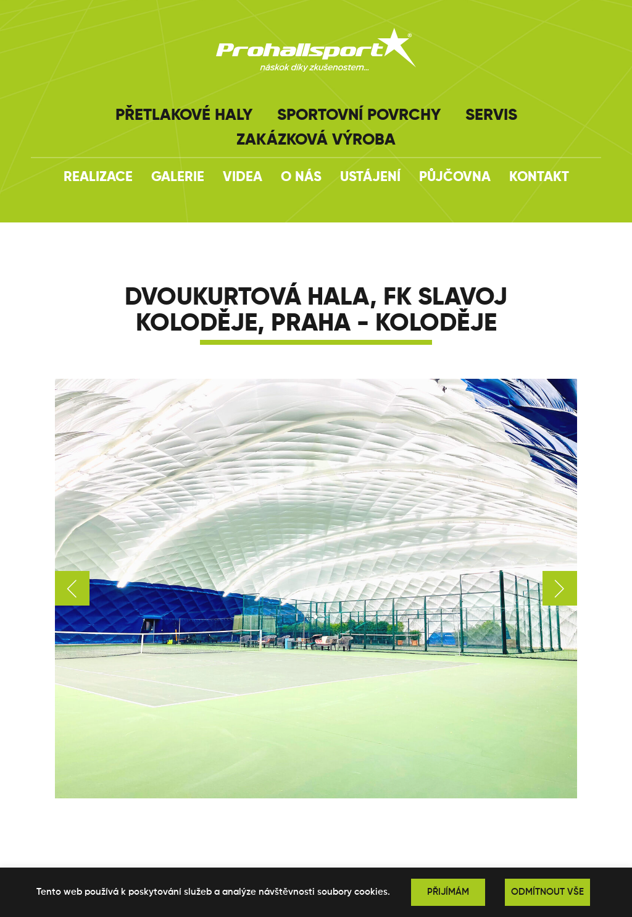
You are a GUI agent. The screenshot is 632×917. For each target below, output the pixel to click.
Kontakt (539, 177)
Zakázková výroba (316, 140)
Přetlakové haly (183, 116)
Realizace (98, 177)
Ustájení (370, 177)
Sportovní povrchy (359, 116)
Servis (491, 116)
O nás (301, 177)
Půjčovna (455, 177)
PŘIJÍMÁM (448, 892)
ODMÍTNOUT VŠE (547, 892)
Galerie (177, 177)
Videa (242, 177)
